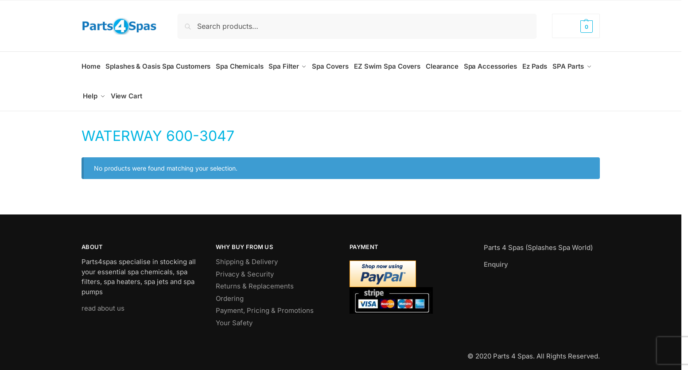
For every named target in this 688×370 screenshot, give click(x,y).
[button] (576, 26)
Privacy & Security (245, 268)
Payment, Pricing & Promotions (265, 304)
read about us (103, 302)
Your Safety (234, 317)
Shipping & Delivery (247, 256)
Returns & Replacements (255, 280)
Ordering (230, 292)
